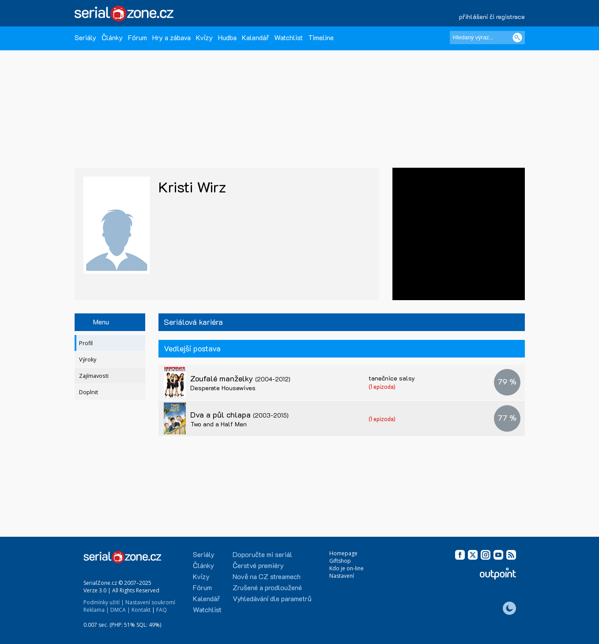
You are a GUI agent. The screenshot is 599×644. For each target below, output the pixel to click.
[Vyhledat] (517, 37)
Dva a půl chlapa (239, 414)
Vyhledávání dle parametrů (272, 598)
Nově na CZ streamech (267, 576)
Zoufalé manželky (240, 378)
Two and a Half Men (218, 424)
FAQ (161, 610)
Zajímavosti (94, 376)
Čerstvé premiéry (258, 565)
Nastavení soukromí (150, 602)
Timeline (321, 37)
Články (112, 37)
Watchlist (288, 37)
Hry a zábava (171, 37)
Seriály (85, 37)
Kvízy (204, 37)
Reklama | (96, 610)
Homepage (343, 553)
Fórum (137, 37)
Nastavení (341, 576)
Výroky (87, 359)
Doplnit (88, 392)
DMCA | (120, 610)
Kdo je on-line (346, 568)
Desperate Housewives (223, 388)
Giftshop (340, 561)
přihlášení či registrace (492, 16)
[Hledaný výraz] (487, 37)
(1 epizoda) (382, 386)
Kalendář (255, 37)
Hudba (227, 37)
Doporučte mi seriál (262, 554)
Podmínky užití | (103, 602)
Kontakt (141, 610)
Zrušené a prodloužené (267, 587)
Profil (86, 343)
